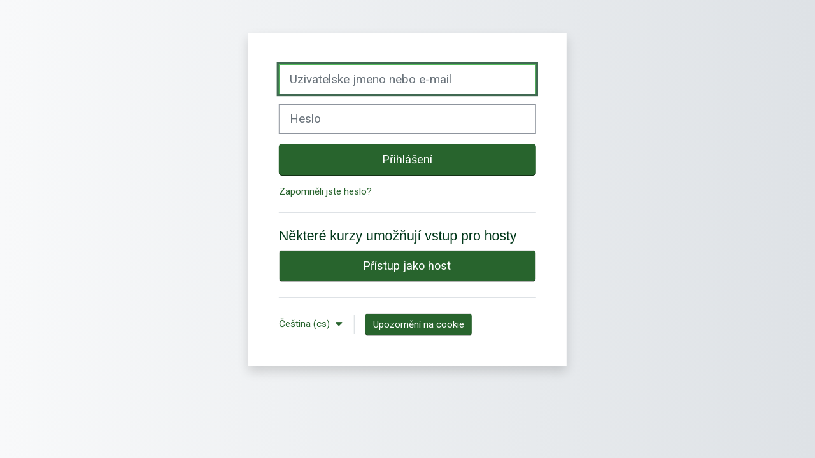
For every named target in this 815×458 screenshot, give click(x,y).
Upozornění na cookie (418, 324)
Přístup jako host (407, 265)
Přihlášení (407, 159)
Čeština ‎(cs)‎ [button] (305, 324)
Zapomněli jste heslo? (325, 191)
